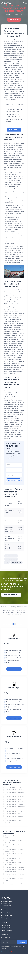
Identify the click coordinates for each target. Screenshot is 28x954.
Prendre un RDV (5, 928)
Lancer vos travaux (14, 129)
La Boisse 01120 (17, 562)
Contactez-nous (6, 901)
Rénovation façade (12, 555)
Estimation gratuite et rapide (11, 594)
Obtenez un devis (6, 925)
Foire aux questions (6, 930)
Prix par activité (5, 913)
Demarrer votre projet (14, 669)
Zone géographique (6, 918)
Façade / (8, 14)
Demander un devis (14, 19)
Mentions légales (6, 906)
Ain (7, 562)
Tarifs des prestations (7, 915)
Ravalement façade (12, 559)
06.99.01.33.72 (5, 903)
